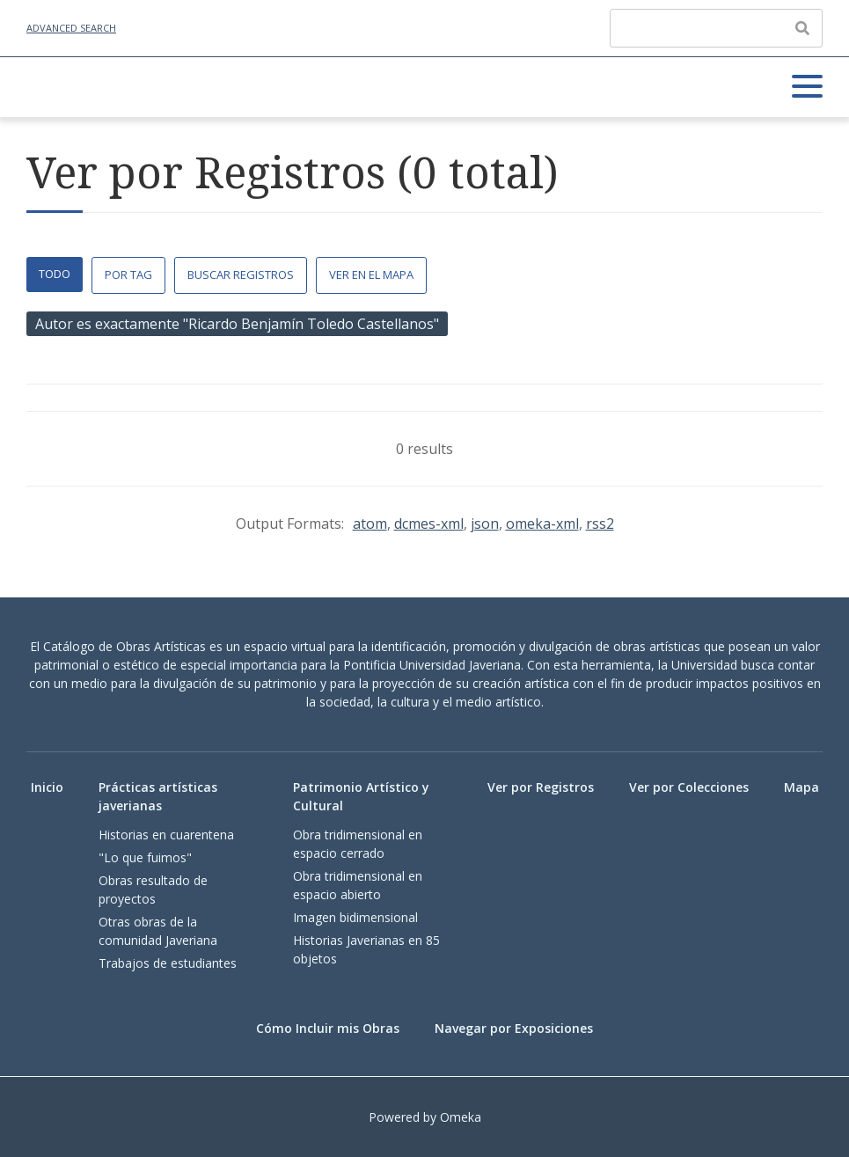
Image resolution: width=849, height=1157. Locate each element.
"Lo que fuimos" (145, 857)
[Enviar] (802, 28)
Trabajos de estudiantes (168, 963)
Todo (54, 274)
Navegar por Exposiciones (514, 1028)
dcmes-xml (429, 523)
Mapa (801, 787)
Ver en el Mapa (371, 274)
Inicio (47, 787)
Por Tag (128, 274)
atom (370, 523)
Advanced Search (71, 27)
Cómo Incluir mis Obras (327, 1028)
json (485, 523)
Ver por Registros (540, 787)
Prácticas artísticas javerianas (158, 796)
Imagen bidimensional (355, 917)
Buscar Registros (240, 274)
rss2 (600, 523)
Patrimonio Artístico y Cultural (361, 796)
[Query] (716, 28)
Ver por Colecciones (689, 787)
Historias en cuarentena (166, 834)
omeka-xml (542, 523)
